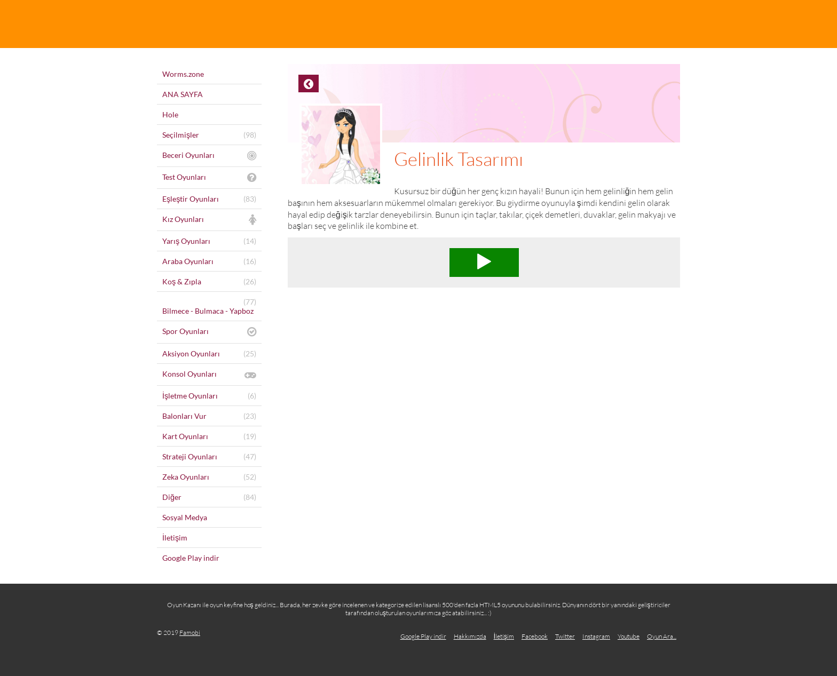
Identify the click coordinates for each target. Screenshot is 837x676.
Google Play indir (423, 636)
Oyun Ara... (661, 636)
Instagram (596, 636)
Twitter (565, 636)
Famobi (189, 633)
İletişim (504, 636)
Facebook (535, 636)
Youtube (628, 636)
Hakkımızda (470, 636)
